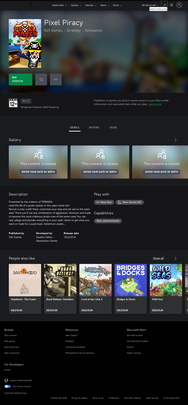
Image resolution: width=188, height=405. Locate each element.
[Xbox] (41, 5)
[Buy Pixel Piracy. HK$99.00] (20, 79)
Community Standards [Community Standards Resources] (75, 347)
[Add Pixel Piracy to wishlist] (41, 79)
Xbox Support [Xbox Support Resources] (71, 335)
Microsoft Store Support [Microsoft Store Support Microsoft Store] (137, 341)
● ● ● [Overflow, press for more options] (56, 79)
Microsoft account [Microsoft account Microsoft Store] (135, 335)
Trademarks (114, 398)
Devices (89, 5)
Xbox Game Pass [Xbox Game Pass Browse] (11, 347)
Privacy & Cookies (80, 398)
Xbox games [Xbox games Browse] (9, 341)
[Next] (175, 140)
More (116, 5)
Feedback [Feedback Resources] (70, 341)
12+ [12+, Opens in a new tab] (26, 101)
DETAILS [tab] (74, 127)
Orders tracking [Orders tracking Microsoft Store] (134, 353)
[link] (25, 289)
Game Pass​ (58, 5)
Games (74, 5)
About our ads (152, 398)
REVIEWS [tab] (94, 127)
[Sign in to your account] (179, 5)
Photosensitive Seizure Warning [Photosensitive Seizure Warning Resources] (80, 353)
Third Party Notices (132, 398)
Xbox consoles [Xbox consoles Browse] (10, 335)
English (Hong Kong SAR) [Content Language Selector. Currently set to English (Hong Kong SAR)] (21, 380)
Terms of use (98, 398)
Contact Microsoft (59, 398)
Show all (158, 258)
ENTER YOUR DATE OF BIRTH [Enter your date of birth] (38, 172)
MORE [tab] (113, 127)
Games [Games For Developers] (7, 370)
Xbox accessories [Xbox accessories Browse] (11, 353)
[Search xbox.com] (164, 5)
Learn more (154, 104)
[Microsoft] (17, 5)
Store (103, 5)
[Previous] (168, 140)
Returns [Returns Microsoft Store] (130, 347)
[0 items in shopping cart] (171, 4)
